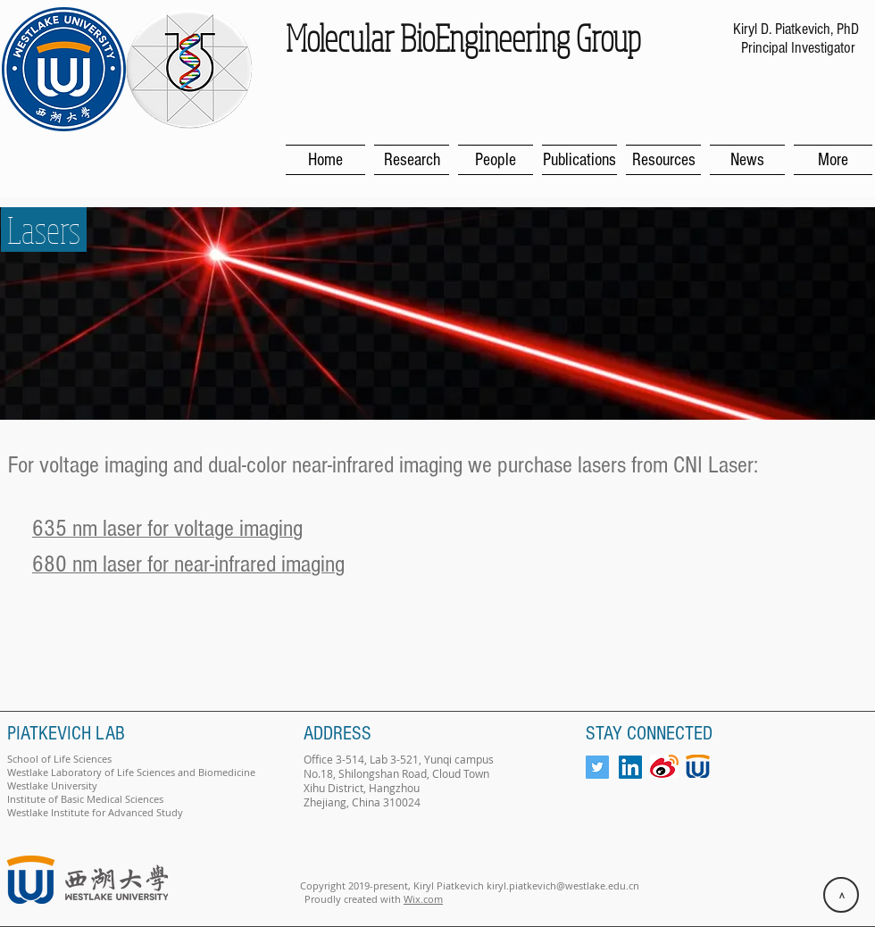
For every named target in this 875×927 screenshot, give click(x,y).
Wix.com (423, 899)
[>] (841, 895)
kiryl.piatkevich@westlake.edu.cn (563, 885)
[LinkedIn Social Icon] (630, 767)
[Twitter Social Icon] (597, 767)
